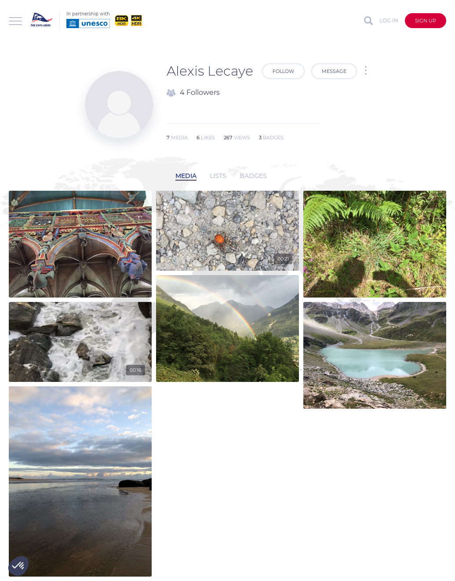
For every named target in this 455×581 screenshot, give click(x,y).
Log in (388, 20)
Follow (283, 71)
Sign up (425, 21)
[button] (18, 566)
